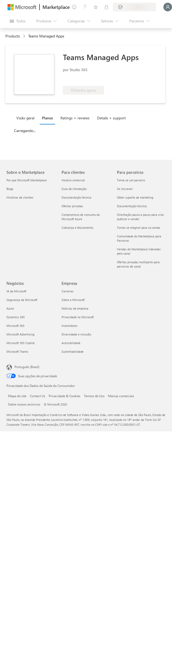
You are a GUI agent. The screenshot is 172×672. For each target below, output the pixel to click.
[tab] (27, 118)
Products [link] (12, 36)
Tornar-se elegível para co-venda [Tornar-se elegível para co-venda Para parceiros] (138, 228)
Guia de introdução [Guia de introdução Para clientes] (74, 189)
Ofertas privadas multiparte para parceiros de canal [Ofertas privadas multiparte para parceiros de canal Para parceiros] (138, 264)
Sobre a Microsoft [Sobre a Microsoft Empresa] (73, 300)
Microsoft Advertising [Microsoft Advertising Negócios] (20, 334)
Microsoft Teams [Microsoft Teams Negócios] (17, 351)
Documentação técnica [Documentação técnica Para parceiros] (132, 206)
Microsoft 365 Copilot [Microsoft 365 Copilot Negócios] (20, 343)
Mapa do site (17, 396)
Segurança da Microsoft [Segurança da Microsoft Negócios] (21, 300)
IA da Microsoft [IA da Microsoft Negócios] (16, 291)
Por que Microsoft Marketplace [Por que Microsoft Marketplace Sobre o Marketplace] (26, 180)
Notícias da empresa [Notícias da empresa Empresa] (75, 308)
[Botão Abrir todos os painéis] (18, 21)
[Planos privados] (106, 7)
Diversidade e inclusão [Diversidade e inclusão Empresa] (76, 334)
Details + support (111, 117)
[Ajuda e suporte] (85, 7)
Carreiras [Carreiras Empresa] (68, 291)
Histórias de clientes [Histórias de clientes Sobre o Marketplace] (19, 197)
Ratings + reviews (74, 117)
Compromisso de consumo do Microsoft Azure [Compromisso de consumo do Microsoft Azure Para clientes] (81, 217)
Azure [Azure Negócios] (10, 308)
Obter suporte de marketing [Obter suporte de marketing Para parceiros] (135, 197)
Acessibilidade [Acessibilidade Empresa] (71, 343)
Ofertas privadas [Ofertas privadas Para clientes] (72, 206)
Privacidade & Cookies (64, 396)
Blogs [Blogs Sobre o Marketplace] (9, 189)
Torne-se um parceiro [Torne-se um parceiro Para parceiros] (131, 180)
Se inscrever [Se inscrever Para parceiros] (125, 189)
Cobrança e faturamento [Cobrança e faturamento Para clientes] (77, 228)
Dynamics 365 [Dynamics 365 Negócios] (15, 317)
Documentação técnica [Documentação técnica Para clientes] (76, 197)
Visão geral (25, 117)
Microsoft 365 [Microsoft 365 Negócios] (15, 326)
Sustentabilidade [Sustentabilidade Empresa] (73, 351)
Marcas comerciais (121, 396)
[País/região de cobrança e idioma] (134, 7)
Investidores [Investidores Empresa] (69, 326)
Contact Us (37, 396)
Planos (47, 117)
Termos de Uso (94, 396)
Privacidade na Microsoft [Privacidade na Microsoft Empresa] (78, 317)
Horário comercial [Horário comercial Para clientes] (73, 180)
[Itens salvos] (95, 7)
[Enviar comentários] (74, 7)
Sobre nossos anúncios (24, 404)
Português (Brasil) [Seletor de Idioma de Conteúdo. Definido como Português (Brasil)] (27, 367)
